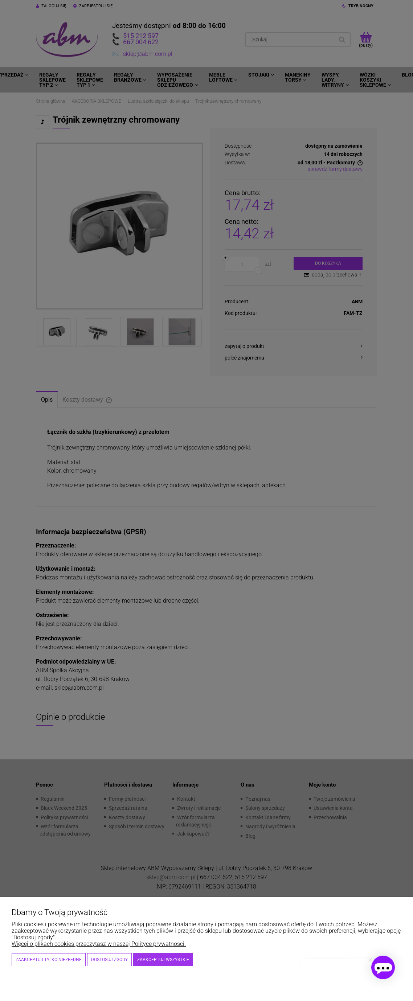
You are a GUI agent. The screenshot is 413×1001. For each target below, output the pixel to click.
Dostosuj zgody (109, 959)
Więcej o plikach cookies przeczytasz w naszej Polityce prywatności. (99, 943)
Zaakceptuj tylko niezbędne (49, 959)
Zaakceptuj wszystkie (163, 959)
